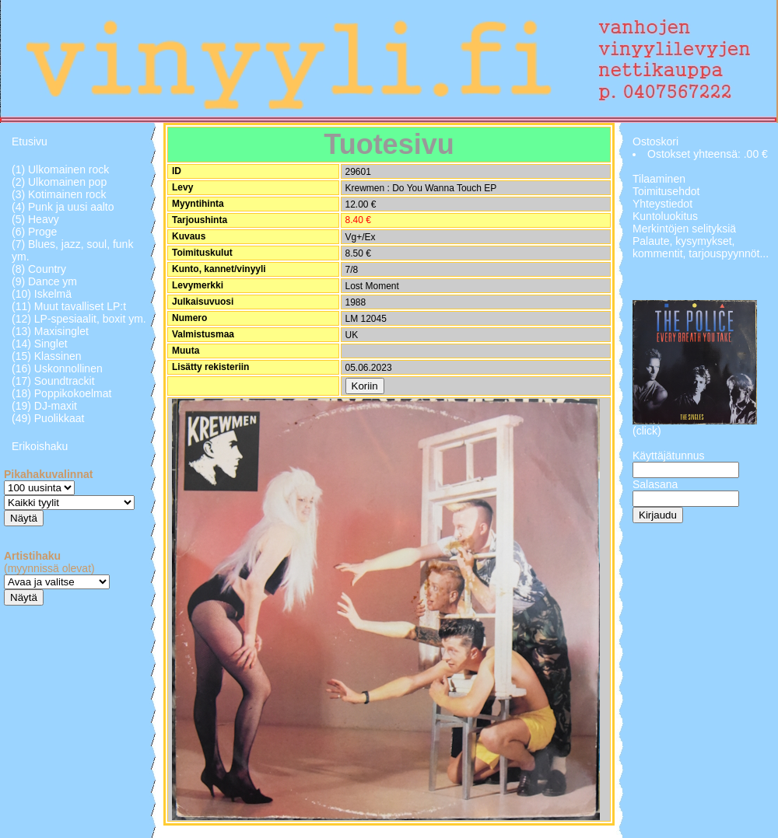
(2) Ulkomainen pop (59, 182)
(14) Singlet (40, 343)
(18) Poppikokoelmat (61, 393)
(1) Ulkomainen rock (60, 169)
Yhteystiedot (662, 203)
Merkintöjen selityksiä (684, 228)
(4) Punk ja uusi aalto (63, 207)
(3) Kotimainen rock (59, 194)
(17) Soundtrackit (53, 381)
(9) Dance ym (44, 281)
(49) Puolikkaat (48, 418)
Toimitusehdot (666, 191)
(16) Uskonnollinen (57, 368)
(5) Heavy (35, 219)
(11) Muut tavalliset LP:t (69, 306)
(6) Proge (34, 231)
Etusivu (29, 141)
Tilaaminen (659, 179)
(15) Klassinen (47, 356)
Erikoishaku (40, 446)
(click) (647, 430)
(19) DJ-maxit (44, 406)
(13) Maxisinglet (50, 331)
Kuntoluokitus (665, 216)
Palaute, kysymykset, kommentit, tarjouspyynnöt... (701, 247)
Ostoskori (655, 141)
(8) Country (39, 269)
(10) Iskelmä (42, 294)
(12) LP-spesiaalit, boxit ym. (79, 319)
